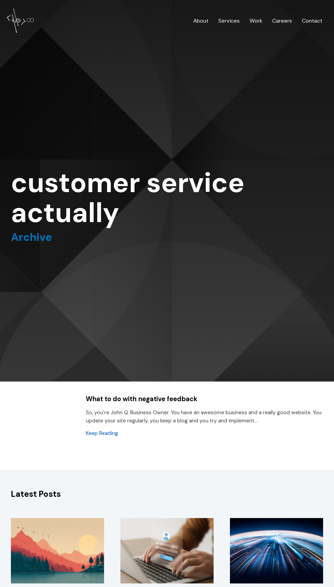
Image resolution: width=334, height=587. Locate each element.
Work (256, 20)
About (200, 20)
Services (229, 20)
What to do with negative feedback (142, 399)
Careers (282, 20)
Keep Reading (102, 433)
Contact (312, 20)
